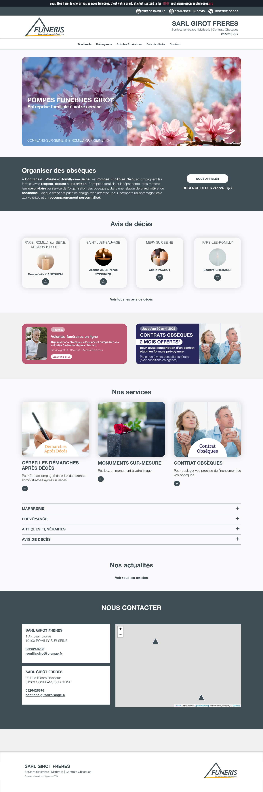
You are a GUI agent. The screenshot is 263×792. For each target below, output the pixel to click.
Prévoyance (130, 519)
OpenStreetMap (202, 706)
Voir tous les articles (131, 578)
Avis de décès (130, 539)
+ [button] (120, 629)
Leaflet (178, 706)
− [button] (120, 634)
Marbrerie (130, 508)
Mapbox (236, 706)
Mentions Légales (43, 776)
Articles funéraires (130, 529)
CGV (56, 776)
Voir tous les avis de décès (131, 299)
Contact (29, 776)
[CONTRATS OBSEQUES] (207, 429)
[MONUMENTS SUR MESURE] (131, 429)
